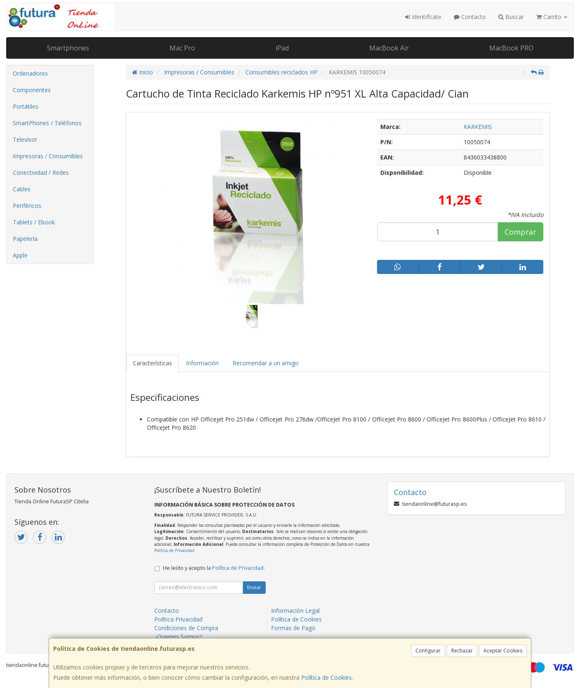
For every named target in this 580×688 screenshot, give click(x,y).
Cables (22, 189)
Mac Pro (182, 47)
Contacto (470, 17)
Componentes (32, 90)
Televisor (25, 139)
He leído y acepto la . (214, 567)
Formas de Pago (293, 628)
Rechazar (462, 650)
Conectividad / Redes (41, 172)
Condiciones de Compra (186, 628)
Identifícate (423, 17)
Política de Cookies (326, 677)
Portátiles (25, 106)
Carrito (551, 17)
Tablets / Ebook (34, 222)
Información (202, 363)
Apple (20, 255)
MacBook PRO (511, 47)
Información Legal (295, 610)
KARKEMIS (478, 127)
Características (152, 363)
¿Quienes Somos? (178, 636)
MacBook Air (389, 47)
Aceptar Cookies (502, 650)
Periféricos (27, 205)
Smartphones (68, 47)
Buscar (511, 17)
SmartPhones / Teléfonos (47, 123)
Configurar (428, 650)
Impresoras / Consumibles (48, 156)
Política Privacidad (178, 619)
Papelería (25, 239)
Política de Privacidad (174, 550)
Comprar (520, 232)
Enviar (254, 587)
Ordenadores (30, 73)
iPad (282, 47)
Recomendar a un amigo (266, 363)
